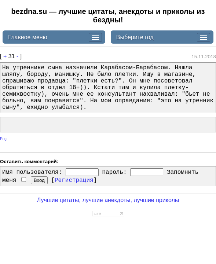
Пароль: (114, 172)
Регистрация (74, 180)
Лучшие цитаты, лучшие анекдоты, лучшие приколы (108, 200)
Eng (3, 139)
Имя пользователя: (32, 172)
